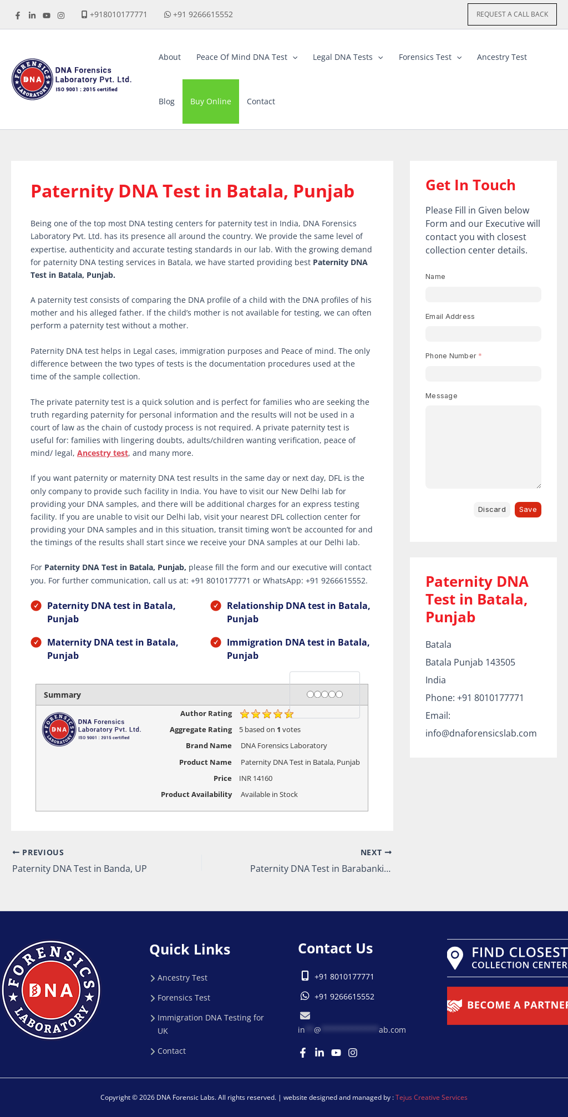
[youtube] (46, 15)
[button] (512, 14)
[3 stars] (324, 694)
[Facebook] (18, 15)
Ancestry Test (182, 977)
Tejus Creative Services (431, 1097)
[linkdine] (32, 15)
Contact (172, 1050)
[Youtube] (336, 1053)
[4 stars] (332, 694)
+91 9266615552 (203, 14)
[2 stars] (317, 694)
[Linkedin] (319, 1053)
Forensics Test (184, 997)
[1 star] (310, 694)
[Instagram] (353, 1053)
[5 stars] (339, 694)
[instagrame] (61, 15)
